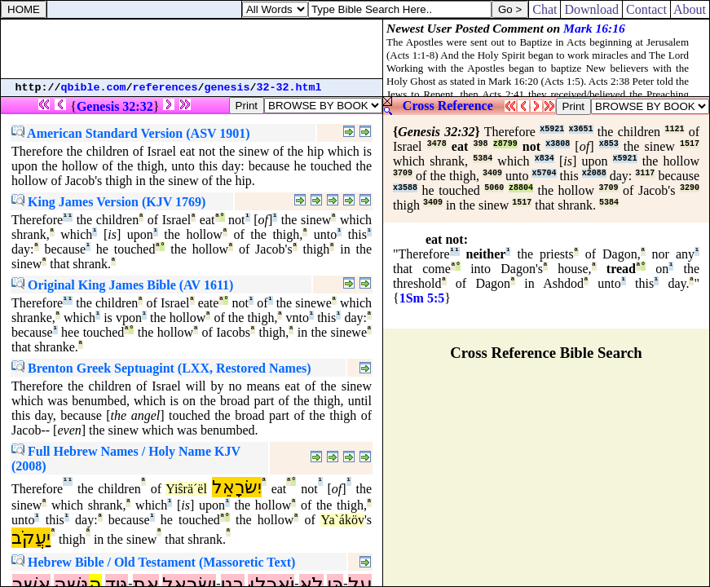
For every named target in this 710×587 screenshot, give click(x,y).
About (690, 9)
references (165, 88)
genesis (227, 88)
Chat (544, 9)
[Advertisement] (191, 48)
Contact (646, 9)
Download (591, 9)
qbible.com (93, 88)
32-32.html (289, 88)
